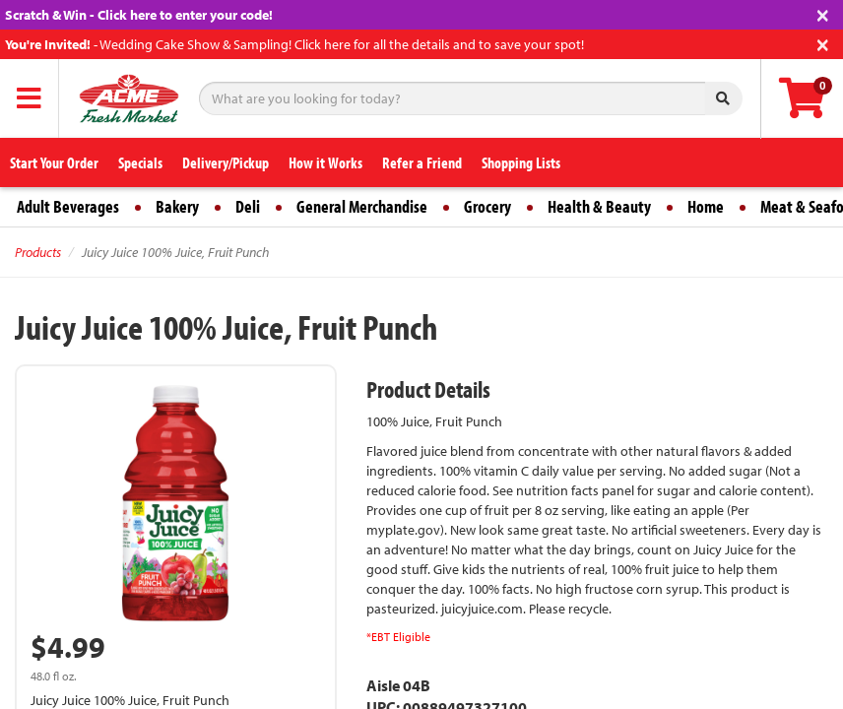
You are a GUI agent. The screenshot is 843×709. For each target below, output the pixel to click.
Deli (247, 206)
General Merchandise (361, 206)
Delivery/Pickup (225, 162)
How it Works (325, 162)
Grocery (487, 206)
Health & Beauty (599, 206)
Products (38, 252)
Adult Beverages (68, 206)
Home (705, 206)
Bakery (177, 206)
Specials (140, 162)
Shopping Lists (521, 162)
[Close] (822, 13)
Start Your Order (54, 162)
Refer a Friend (422, 162)
